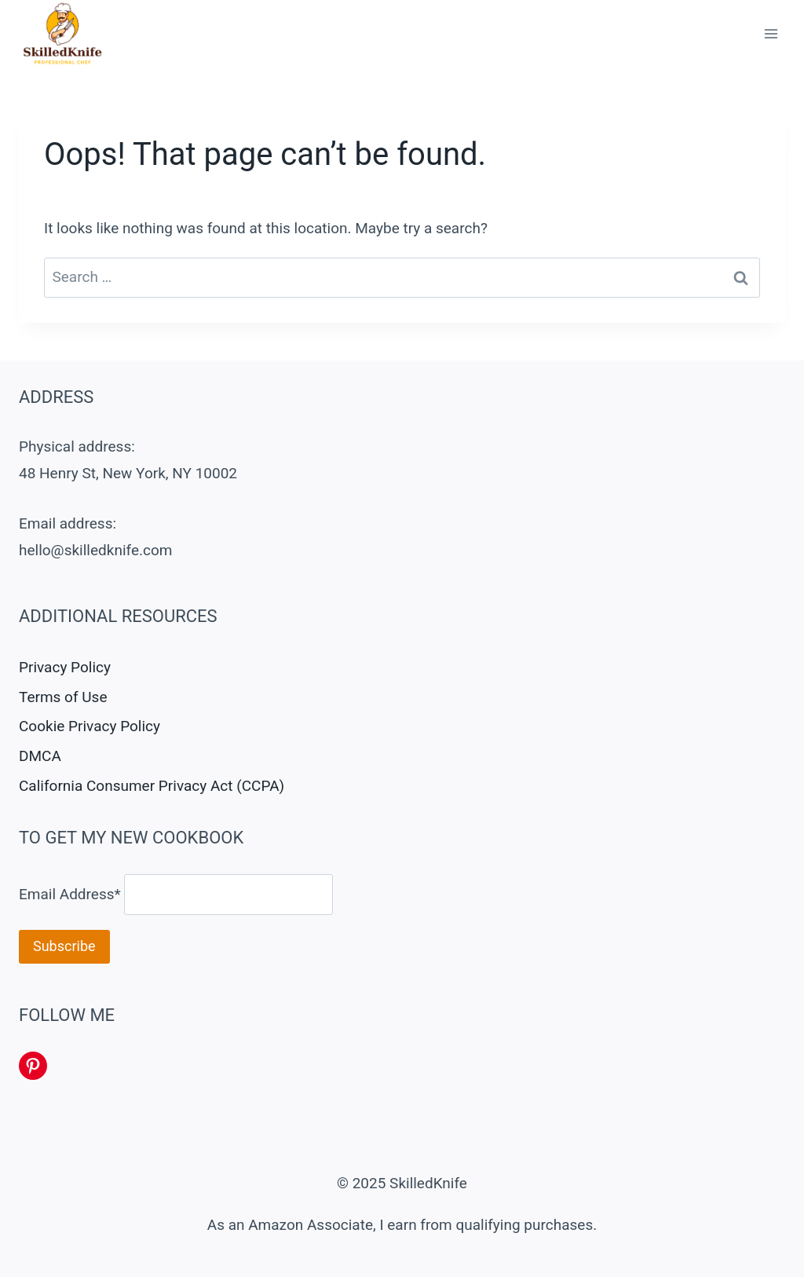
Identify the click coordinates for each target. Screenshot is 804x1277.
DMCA (40, 756)
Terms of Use (63, 697)
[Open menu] (770, 34)
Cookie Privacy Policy (89, 726)
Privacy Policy (65, 667)
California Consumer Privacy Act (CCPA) (151, 786)
